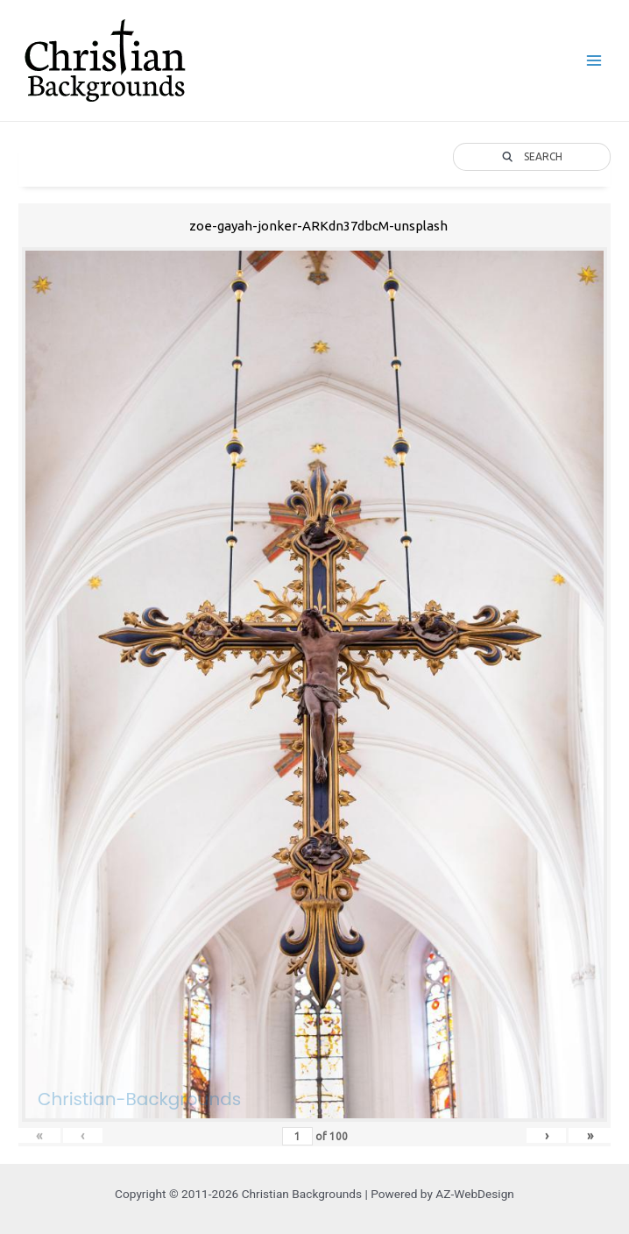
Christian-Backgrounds (139, 1099)
